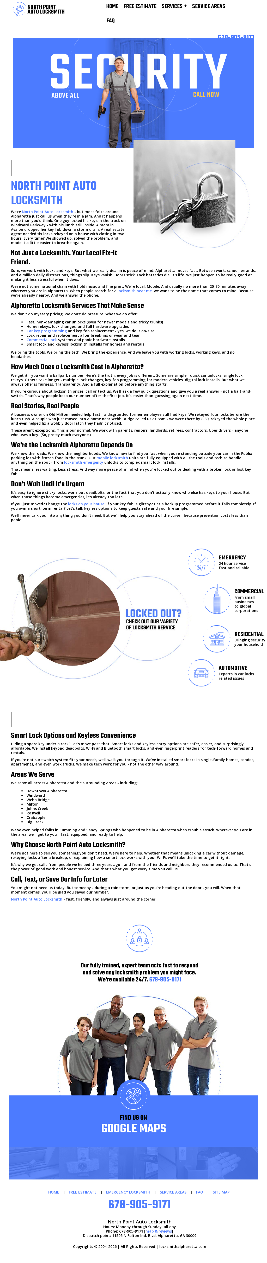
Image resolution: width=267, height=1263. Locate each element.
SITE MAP (221, 1192)
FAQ (110, 21)
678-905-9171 (165, 980)
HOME (53, 1192)
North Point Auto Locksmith (47, 211)
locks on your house (86, 503)
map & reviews (158, 1231)
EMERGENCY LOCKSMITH (128, 1192)
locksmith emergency (83, 462)
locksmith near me (135, 290)
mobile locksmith (112, 457)
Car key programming (47, 330)
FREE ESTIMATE (82, 1192)
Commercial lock (42, 339)
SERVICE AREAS (173, 1192)
